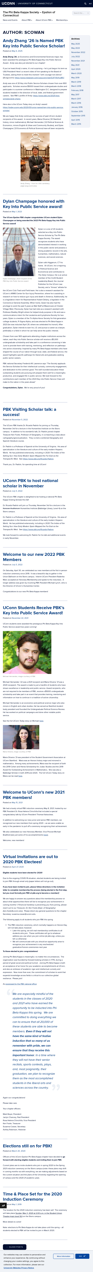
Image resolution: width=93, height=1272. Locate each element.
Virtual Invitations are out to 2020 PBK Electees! (30, 859)
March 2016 (76, 103)
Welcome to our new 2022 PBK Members (34, 557)
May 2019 (75, 77)
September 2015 (78, 115)
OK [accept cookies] (82, 1256)
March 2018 (76, 86)
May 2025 (75, 44)
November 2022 (78, 52)
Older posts (14, 1247)
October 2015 (77, 111)
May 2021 (75, 65)
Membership (62, 20)
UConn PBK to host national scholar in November (30, 483)
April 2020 (75, 69)
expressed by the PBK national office (21, 984)
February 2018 (77, 90)
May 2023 (75, 48)
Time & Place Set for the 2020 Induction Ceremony (32, 1196)
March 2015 (76, 124)
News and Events (10, 20)
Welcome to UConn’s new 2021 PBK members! (34, 795)
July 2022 (75, 56)
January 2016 (76, 107)
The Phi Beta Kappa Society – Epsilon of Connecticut (29, 14)
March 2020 (76, 73)
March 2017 (76, 99)
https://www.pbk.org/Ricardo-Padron (38, 459)
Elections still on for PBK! (27, 1146)
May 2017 (75, 94)
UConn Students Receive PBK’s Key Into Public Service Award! (33, 610)
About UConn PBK (44, 20)
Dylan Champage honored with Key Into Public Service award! (33, 204)
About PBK (27, 20)
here (41, 721)
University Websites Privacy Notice (19, 1268)
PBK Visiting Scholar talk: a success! (29, 412)
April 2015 (75, 120)
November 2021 (78, 61)
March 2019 (76, 82)
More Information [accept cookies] (63, 1256)
